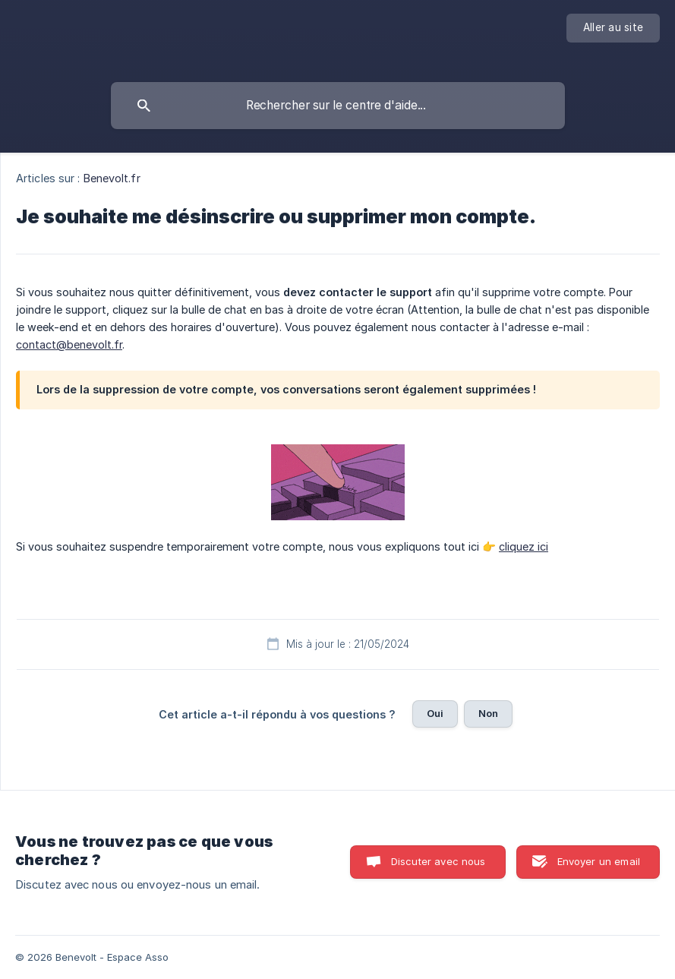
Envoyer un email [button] (598, 861)
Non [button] (488, 713)
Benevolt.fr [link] (112, 178)
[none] (613, 28)
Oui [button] (435, 713)
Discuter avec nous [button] (438, 861)
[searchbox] (338, 105)
